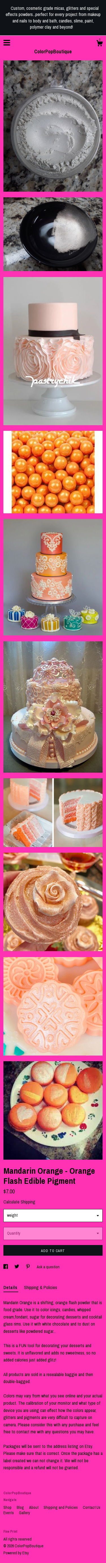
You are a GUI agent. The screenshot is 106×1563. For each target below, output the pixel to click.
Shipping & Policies (40, 1287)
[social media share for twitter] (17, 1266)
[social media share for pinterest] (28, 1266)
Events (9, 1512)
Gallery (24, 1512)
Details (10, 1287)
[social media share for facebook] (6, 1266)
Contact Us (91, 1507)
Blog (21, 1507)
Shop (7, 1507)
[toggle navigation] (6, 42)
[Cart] (99, 44)
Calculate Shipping (19, 1202)
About (34, 1507)
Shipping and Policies (61, 1507)
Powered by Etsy (16, 1552)
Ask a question (48, 1266)
